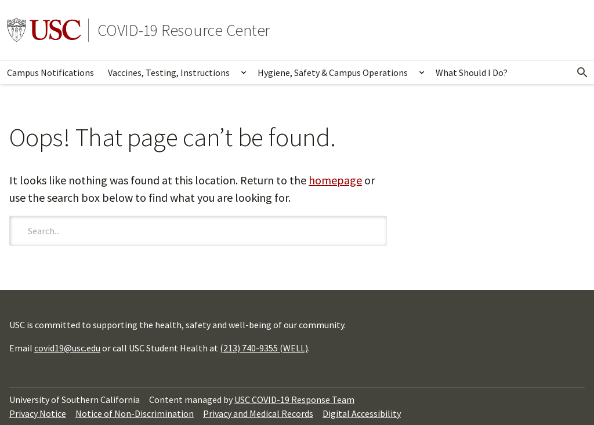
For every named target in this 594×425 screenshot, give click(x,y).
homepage (335, 180)
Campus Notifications (50, 72)
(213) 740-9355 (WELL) (264, 348)
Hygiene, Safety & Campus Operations (333, 72)
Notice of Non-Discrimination (134, 413)
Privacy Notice (37, 413)
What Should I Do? (472, 72)
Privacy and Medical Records (258, 413)
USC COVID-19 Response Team (294, 399)
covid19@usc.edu (67, 348)
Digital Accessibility (362, 413)
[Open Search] (582, 72)
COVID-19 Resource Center (183, 30)
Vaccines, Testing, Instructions (169, 72)
